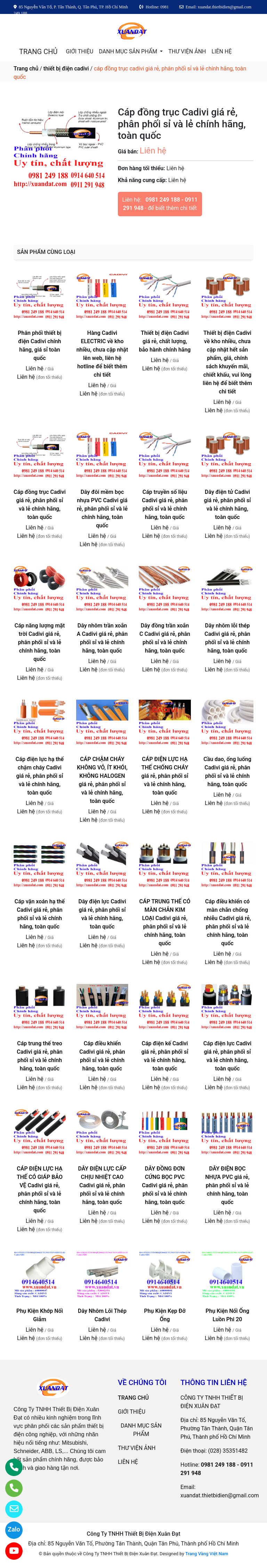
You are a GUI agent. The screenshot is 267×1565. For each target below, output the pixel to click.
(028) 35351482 (228, 1450)
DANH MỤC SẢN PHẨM (129, 51)
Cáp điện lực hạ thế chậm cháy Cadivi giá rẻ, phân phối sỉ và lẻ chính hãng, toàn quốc (40, 776)
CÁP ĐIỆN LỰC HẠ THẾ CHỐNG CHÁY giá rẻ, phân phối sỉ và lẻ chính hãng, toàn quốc (164, 776)
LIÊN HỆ (222, 51)
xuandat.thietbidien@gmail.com (219, 1495)
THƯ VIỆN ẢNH (187, 51)
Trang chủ (26, 68)
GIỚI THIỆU (79, 51)
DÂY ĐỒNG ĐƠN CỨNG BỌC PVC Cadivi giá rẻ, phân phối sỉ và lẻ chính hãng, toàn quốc (165, 1185)
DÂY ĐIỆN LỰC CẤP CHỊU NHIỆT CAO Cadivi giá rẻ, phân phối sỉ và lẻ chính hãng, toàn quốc (102, 1185)
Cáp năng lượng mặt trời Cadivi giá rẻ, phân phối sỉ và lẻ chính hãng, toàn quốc (40, 642)
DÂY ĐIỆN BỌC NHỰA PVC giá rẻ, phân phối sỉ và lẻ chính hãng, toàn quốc (227, 1185)
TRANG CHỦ (38, 51)
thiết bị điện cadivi (66, 68)
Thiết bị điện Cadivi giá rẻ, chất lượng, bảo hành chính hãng (165, 341)
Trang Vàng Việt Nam (206, 1553)
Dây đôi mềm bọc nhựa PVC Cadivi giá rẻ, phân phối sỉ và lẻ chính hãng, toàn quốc (102, 509)
